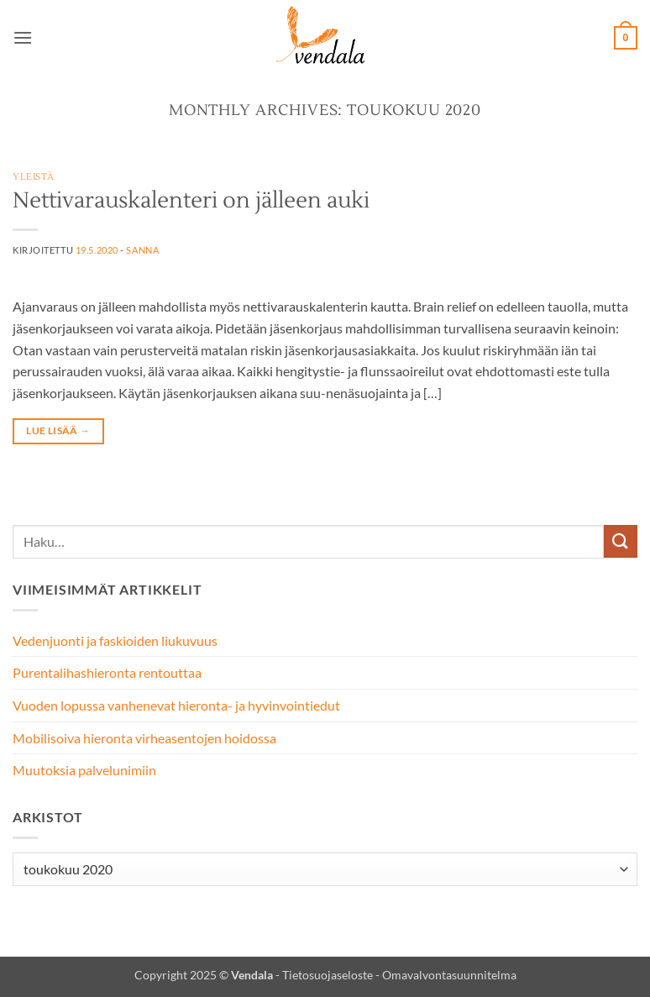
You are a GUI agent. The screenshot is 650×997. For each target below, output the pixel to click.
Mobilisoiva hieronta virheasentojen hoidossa (144, 738)
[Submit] (620, 541)
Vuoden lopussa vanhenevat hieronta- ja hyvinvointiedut (176, 705)
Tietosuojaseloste (327, 975)
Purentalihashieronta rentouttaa (107, 672)
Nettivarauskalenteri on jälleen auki (191, 200)
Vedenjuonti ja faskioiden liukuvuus (115, 640)
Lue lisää (58, 430)
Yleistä (34, 177)
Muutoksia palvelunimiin (84, 770)
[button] (23, 37)
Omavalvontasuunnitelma (449, 975)
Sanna (142, 249)
